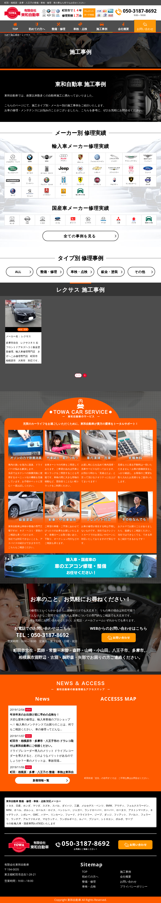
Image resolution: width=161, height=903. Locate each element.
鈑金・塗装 (109, 271)
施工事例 (101, 29)
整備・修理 (58, 29)
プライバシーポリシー (133, 886)
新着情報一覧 (41, 780)
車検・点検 (80, 29)
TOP (15, 29)
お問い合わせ (128, 881)
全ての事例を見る (80, 235)
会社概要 (123, 29)
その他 (140, 271)
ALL (18, 271)
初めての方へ (37, 29)
